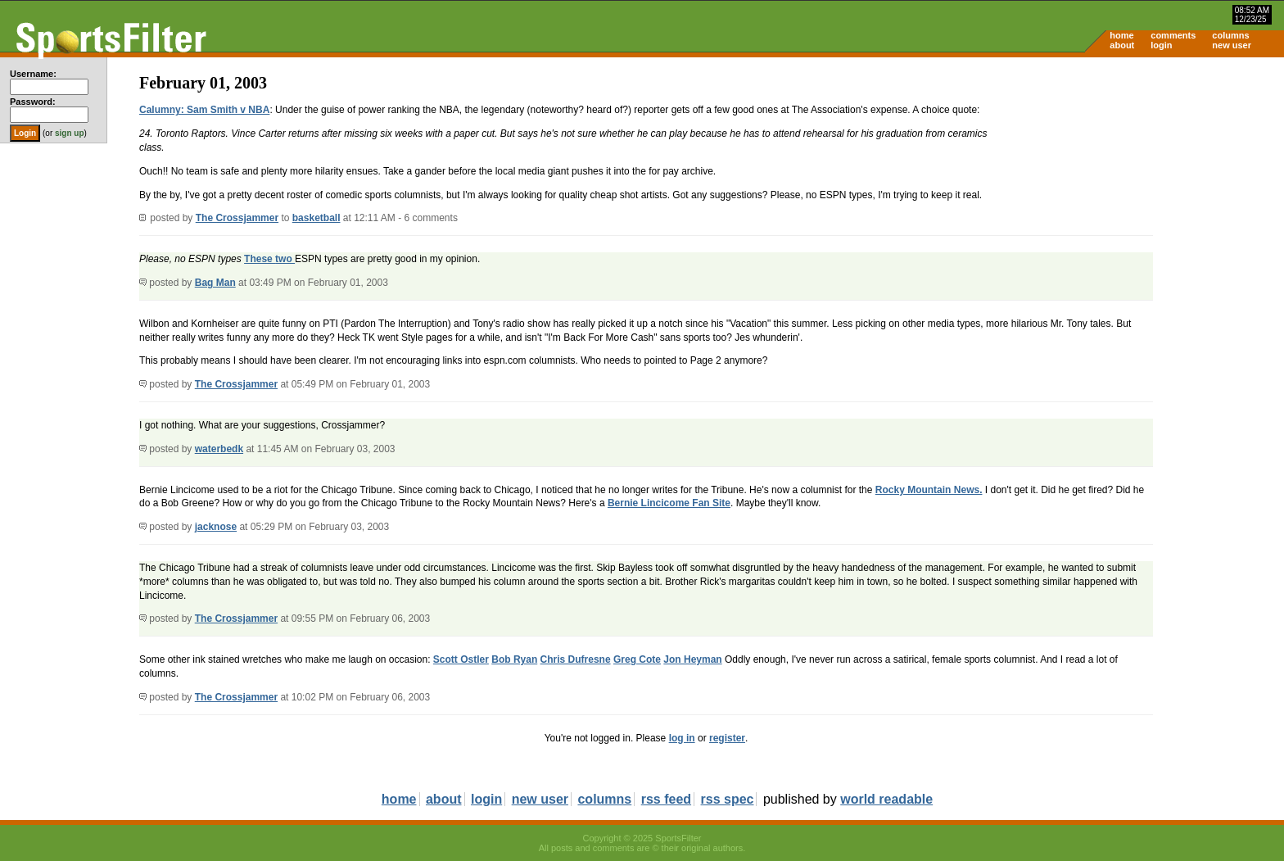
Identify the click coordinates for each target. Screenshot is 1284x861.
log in (682, 738)
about (1122, 45)
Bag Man (215, 282)
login (1161, 45)
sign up (69, 133)
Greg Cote (637, 659)
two (285, 259)
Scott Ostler (461, 659)
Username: (33, 74)
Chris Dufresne (575, 659)
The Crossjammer (237, 218)
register (727, 738)
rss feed (666, 799)
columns (1230, 35)
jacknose (216, 526)
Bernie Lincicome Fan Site (669, 503)
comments (1173, 35)
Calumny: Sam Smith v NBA (204, 110)
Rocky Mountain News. (929, 490)
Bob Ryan (514, 659)
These (259, 259)
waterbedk (219, 449)
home (1121, 35)
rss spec (727, 799)
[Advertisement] (1144, 185)
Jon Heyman (692, 659)
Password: (33, 101)
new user (1231, 45)
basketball (316, 218)
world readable (886, 799)
